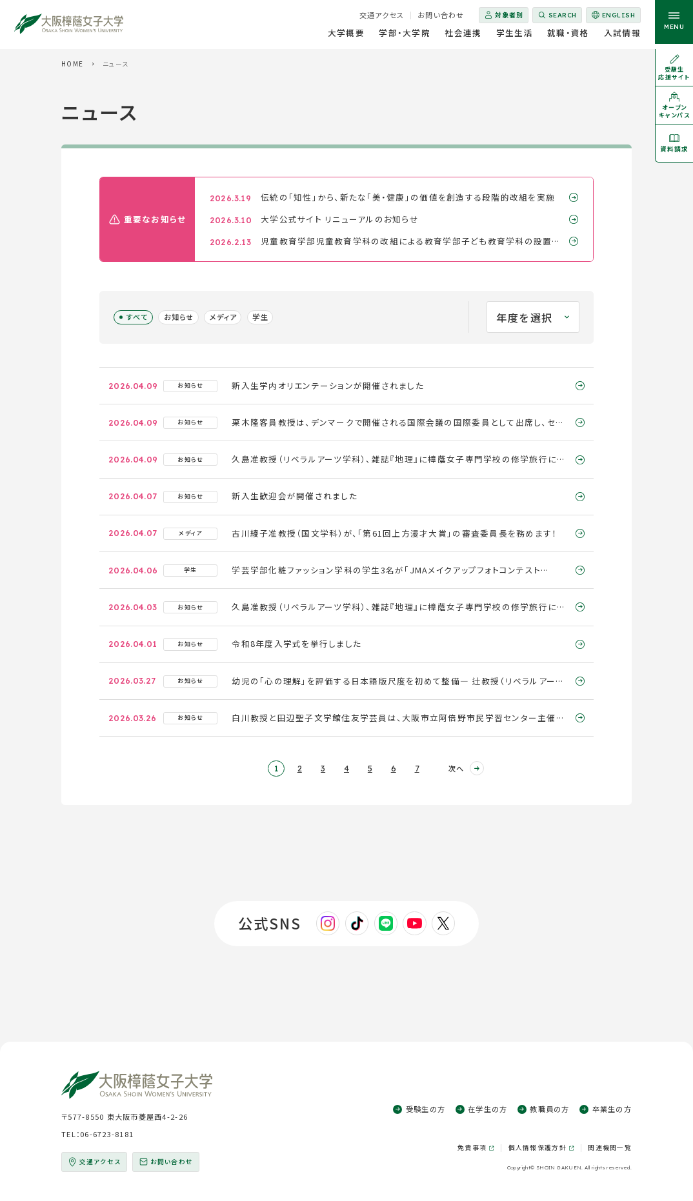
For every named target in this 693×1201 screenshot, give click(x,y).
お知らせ (179, 317)
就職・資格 (568, 35)
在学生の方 (487, 1109)
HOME (72, 63)
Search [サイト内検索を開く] (562, 15)
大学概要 (346, 35)
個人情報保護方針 (537, 1148)
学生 (260, 317)
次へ (456, 768)
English (613, 17)
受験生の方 (425, 1109)
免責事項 (472, 1148)
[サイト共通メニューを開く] (674, 24)
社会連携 (463, 35)
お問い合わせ (441, 15)
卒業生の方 (612, 1109)
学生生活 (514, 35)
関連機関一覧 (610, 1147)
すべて (137, 317)
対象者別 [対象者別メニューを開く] (509, 14)
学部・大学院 (404, 35)
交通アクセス (382, 15)
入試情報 (622, 35)
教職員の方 (549, 1109)
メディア (223, 317)
